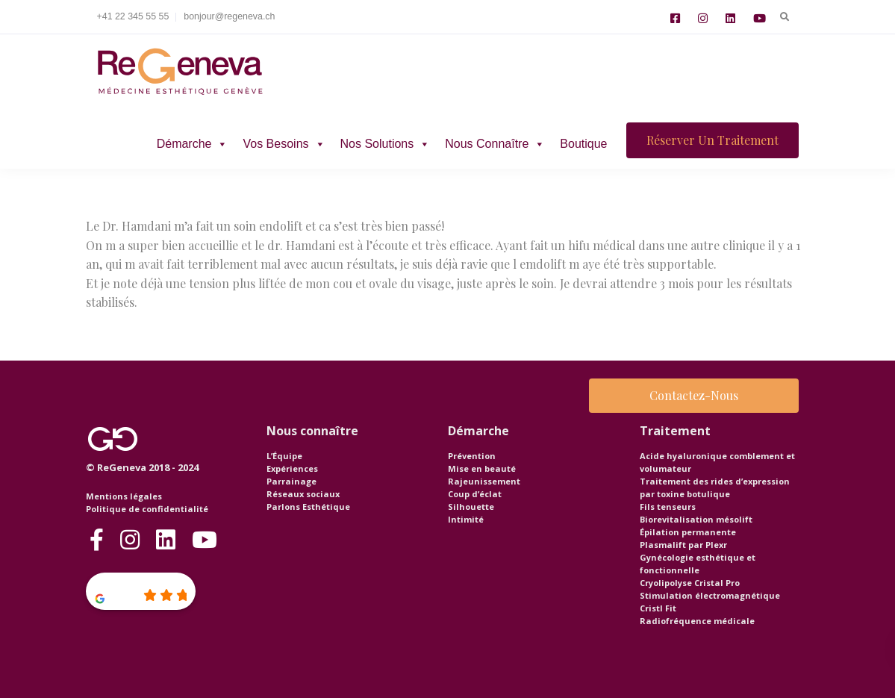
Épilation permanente (688, 531)
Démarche (192, 143)
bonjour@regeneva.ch (229, 16)
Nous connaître (495, 143)
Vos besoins (284, 143)
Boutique (583, 143)
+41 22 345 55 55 (133, 16)
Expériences (292, 468)
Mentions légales (124, 496)
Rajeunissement (484, 481)
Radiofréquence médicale (697, 620)
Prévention (472, 455)
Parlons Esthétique (308, 506)
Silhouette (471, 506)
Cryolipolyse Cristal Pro (690, 582)
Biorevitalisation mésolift (696, 519)
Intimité (466, 519)
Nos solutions (385, 143)
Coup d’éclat (475, 493)
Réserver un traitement (712, 140)
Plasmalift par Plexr (683, 544)
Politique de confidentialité (147, 508)
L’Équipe (284, 455)
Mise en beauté (482, 468)
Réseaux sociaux (303, 493)
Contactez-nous (693, 395)
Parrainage (291, 481)
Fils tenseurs (668, 506)
